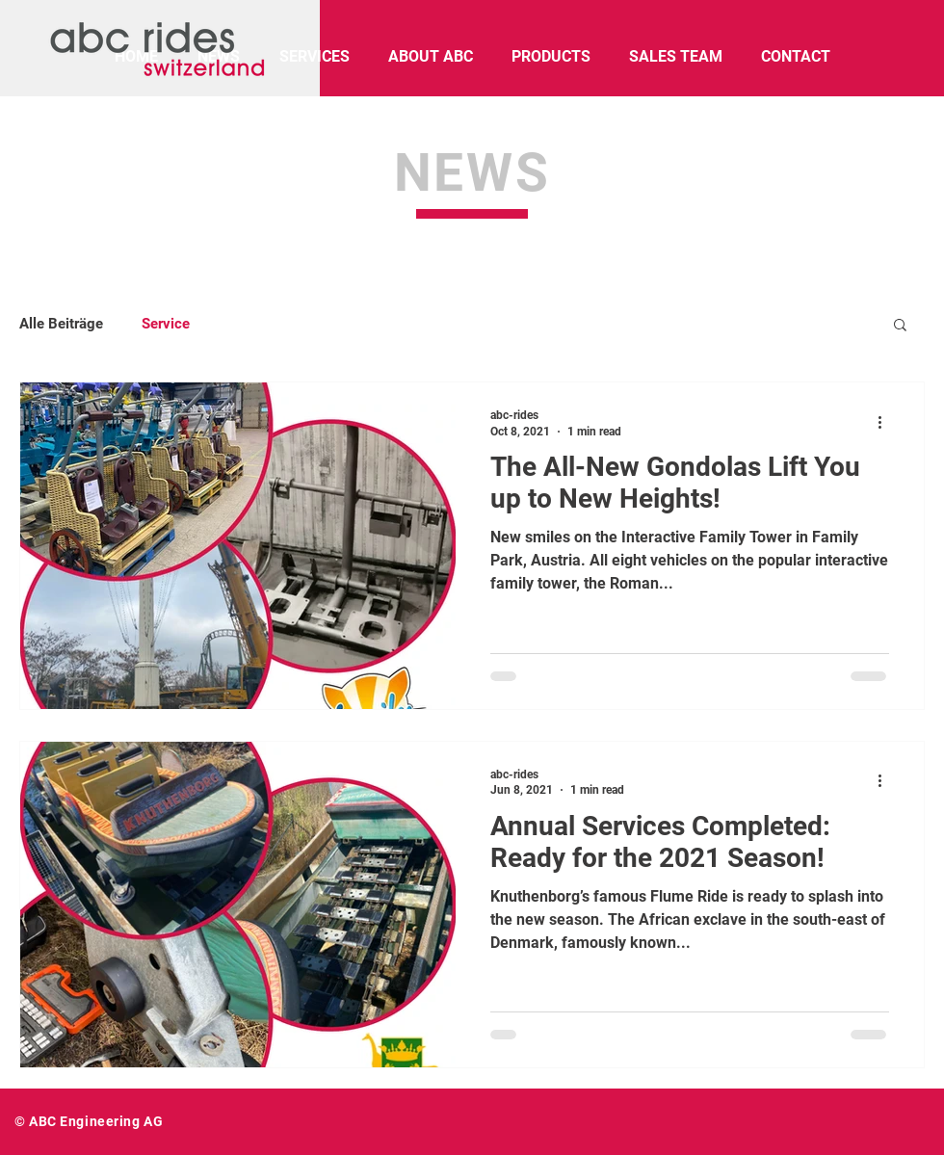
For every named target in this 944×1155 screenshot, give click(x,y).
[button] (900, 326)
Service (166, 323)
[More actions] (886, 421)
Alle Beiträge (61, 323)
